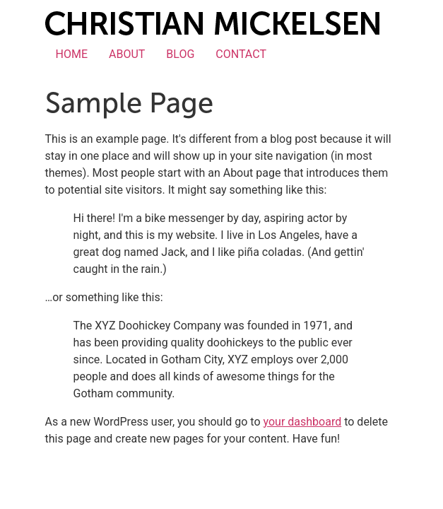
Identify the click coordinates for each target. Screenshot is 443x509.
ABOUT (127, 54)
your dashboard (303, 421)
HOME (72, 54)
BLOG (180, 54)
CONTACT (240, 54)
